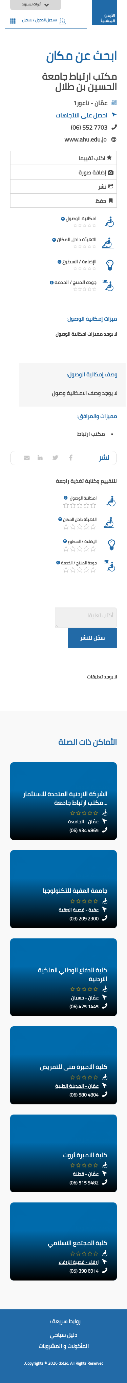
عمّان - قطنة (86, 1174)
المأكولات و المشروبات (64, 1346)
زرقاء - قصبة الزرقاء (79, 1262)
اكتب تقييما (95, 157)
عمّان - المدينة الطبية (77, 1086)
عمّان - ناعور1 (90, 103)
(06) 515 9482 (84, 1182)
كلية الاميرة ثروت (85, 1155)
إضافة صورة (96, 171)
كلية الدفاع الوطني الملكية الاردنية (72, 975)
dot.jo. (64, 1363)
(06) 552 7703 (89, 127)
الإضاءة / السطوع (82, 541)
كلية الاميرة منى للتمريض (73, 1066)
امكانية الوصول (83, 498)
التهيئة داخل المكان (80, 519)
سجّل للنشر (92, 638)
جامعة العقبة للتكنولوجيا (75, 890)
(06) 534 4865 (84, 830)
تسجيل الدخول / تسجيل (44, 20)
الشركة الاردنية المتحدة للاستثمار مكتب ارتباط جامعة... (65, 798)
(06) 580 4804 (84, 1094)
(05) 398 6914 (84, 1271)
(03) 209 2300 (84, 918)
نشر (106, 186)
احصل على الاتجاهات (86, 116)
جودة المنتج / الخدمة (79, 563)
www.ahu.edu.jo (85, 139)
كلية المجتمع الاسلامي (77, 1243)
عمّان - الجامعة (83, 821)
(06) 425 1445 (84, 1006)
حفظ (105, 200)
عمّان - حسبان (85, 997)
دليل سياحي (63, 1335)
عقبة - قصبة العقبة (79, 909)
